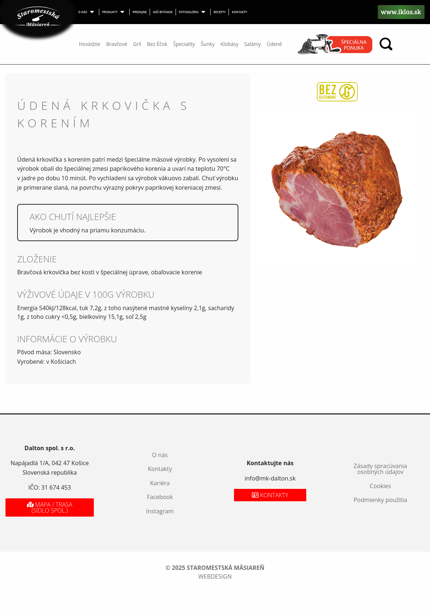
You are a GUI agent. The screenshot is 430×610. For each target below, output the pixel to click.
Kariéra (160, 483)
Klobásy (229, 43)
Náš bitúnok (163, 12)
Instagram (159, 511)
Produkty (110, 12)
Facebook (160, 497)
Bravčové (116, 43)
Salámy (252, 43)
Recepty (220, 12)
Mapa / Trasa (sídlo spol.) (49, 507)
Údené (274, 43)
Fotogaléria (189, 12)
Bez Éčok (157, 43)
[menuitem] (87, 12)
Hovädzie (89, 43)
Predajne (140, 12)
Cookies (380, 486)
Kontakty (239, 12)
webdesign (214, 576)
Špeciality (184, 43)
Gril (137, 43)
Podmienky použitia (380, 500)
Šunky (208, 43)
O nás (82, 12)
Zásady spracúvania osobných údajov (380, 469)
